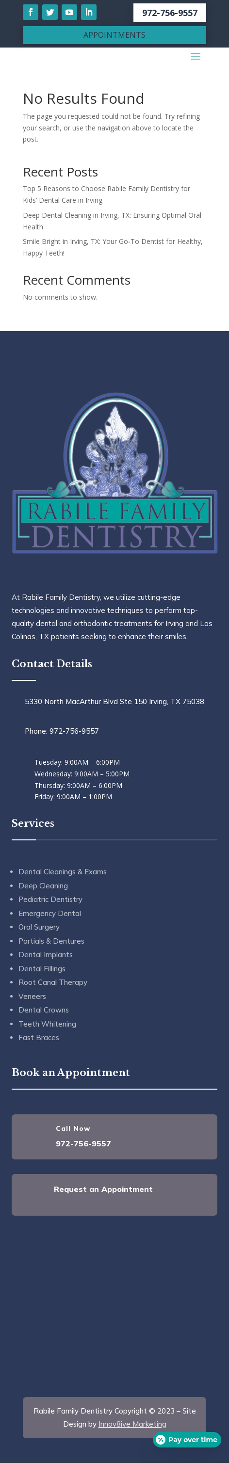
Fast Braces (38, 1037)
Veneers (32, 996)
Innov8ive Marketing (132, 1424)
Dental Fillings (41, 968)
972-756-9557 (169, 12)
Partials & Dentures (51, 941)
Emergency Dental (49, 913)
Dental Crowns (43, 1009)
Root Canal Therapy (52, 982)
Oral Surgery (39, 927)
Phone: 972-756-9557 (62, 731)
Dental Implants (45, 954)
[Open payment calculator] (187, 1439)
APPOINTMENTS (114, 35)
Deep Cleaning (43, 885)
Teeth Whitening (47, 1024)
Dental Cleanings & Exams (62, 871)
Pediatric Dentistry (50, 899)
